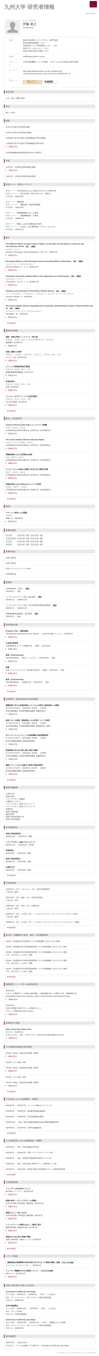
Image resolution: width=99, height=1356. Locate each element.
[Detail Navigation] (93, 4)
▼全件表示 (11, 323)
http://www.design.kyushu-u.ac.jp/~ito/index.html (42, 71)
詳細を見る (11, 147)
